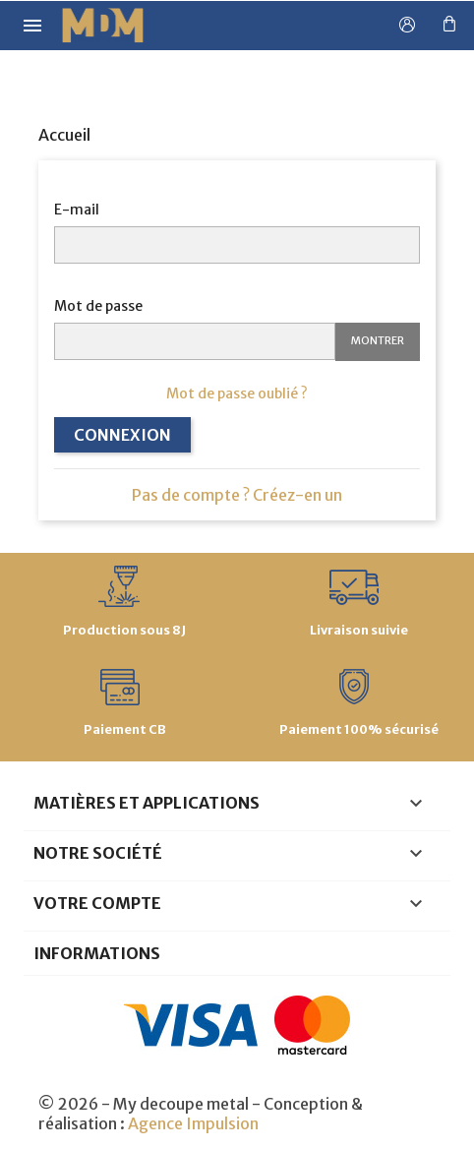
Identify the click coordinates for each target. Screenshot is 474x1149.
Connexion (122, 435)
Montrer (377, 340)
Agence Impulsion (193, 1123)
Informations (96, 953)
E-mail (76, 209)
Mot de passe (98, 306)
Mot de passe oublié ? (237, 393)
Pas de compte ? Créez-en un (237, 495)
